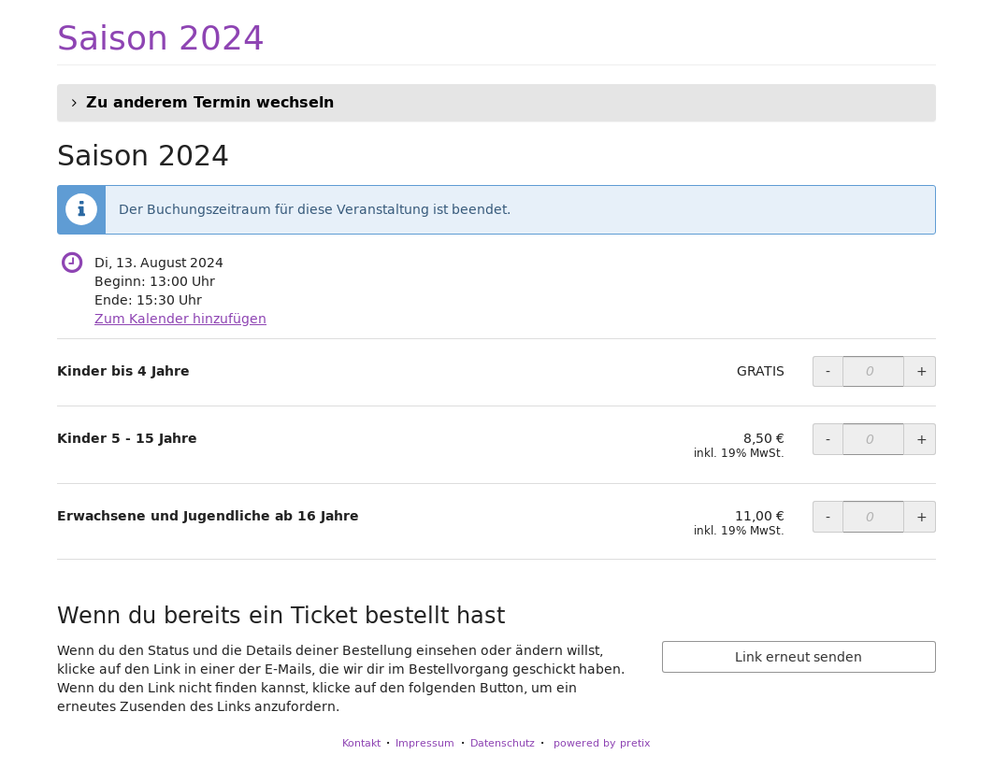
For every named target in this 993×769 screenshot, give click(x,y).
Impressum (425, 742)
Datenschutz (502, 742)
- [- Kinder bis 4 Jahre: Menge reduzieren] (828, 371)
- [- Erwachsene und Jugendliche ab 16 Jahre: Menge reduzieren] (828, 517)
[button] (496, 103)
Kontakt (361, 742)
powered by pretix (602, 742)
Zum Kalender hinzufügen (180, 318)
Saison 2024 (161, 36)
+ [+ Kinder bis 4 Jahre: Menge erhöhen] (922, 371)
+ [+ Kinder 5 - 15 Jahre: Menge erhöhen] (922, 439)
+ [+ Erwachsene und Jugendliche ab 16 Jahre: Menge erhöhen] (922, 517)
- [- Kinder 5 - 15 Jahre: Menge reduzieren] (828, 439)
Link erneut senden (798, 657)
